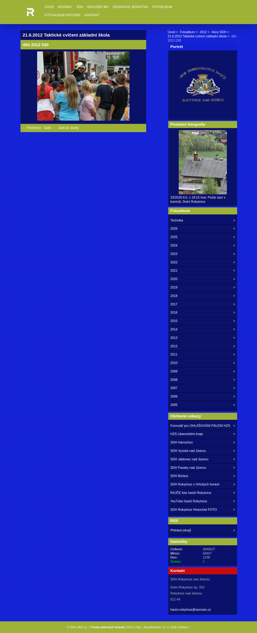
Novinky (65, 7)
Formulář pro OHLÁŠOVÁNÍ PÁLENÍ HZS (200, 425)
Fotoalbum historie (63, 15)
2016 (173, 312)
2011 (173, 354)
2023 (173, 254)
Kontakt (92, 15)
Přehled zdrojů (180, 530)
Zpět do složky (68, 127)
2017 (173, 304)
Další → (49, 127)
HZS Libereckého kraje (186, 434)
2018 (173, 296)
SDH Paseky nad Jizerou (188, 467)
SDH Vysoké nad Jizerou (188, 451)
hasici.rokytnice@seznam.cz (190, 609)
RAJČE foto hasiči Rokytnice (190, 492)
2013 (173, 337)
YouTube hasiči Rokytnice (188, 501)
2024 (173, 245)
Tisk (137, 627)
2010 (173, 363)
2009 (173, 371)
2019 (173, 287)
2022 (173, 262)
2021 (173, 270)
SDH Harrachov (181, 442)
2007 (173, 388)
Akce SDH (218, 32)
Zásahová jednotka (130, 7)
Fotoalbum (162, 7)
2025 (173, 237)
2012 (203, 32)
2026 (173, 228)
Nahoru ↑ (184, 627)
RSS (130, 627)
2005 (173, 405)
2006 (173, 396)
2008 (173, 379)
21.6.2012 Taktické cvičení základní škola (197, 36)
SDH (79, 7)
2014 (173, 329)
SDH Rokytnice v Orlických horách (194, 484)
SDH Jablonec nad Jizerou (189, 459)
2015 (173, 321)
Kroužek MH (98, 7)
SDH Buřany (179, 476)
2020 (173, 279)
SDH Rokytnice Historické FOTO (193, 509)
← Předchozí (31, 127)
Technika (176, 220)
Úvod (49, 7)
